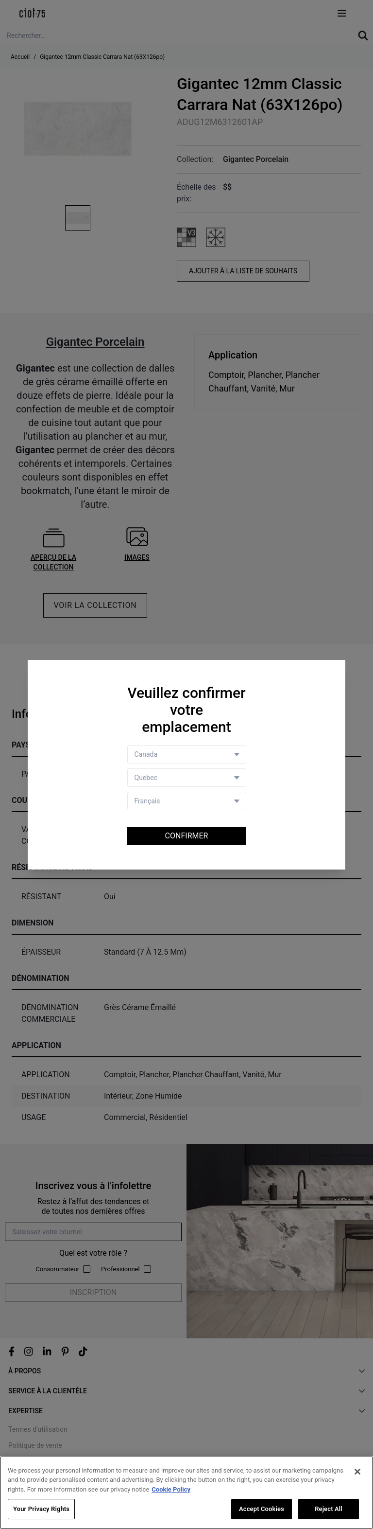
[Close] (357, 1471)
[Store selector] (186, 777)
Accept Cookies (261, 1508)
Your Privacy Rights (41, 1508)
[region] (186, 1492)
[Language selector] (186, 801)
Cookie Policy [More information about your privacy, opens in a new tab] (171, 1489)
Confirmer (186, 835)
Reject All (328, 1508)
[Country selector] (186, 754)
